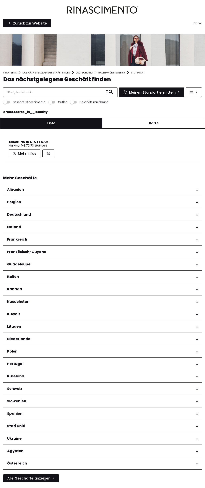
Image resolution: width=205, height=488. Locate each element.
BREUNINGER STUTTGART (29, 141)
